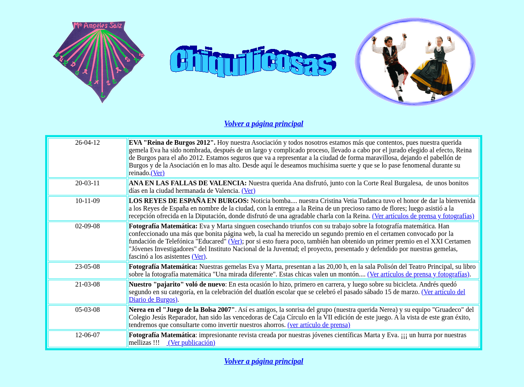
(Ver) (158, 172)
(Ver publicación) (191, 342)
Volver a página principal (263, 123)
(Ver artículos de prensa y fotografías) (423, 215)
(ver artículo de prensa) (318, 324)
